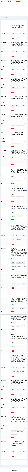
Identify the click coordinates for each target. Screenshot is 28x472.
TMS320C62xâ (13, 198)
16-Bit (20, 198)
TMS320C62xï (13, 284)
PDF (12, 74)
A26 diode (25, 266)
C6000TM (24, 346)
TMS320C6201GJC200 (18, 239)
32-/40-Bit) (17, 198)
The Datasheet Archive (3, 1)
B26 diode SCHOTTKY (17, 347)
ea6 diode (13, 347)
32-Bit (17, 27)
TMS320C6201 (18, 24)
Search (18, 1)
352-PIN (12, 431)
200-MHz (20, 33)
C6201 (15, 265)
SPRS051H (17, 33)
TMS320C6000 (18, 265)
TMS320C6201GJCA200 (20, 266)
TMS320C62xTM (13, 216)
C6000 (12, 265)
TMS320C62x (13, 262)
